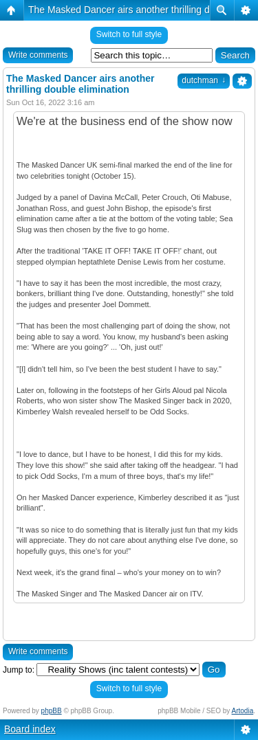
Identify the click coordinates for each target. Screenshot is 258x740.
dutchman (204, 80)
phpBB (51, 711)
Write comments (37, 55)
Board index (30, 729)
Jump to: (18, 670)
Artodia (243, 711)
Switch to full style (129, 34)
